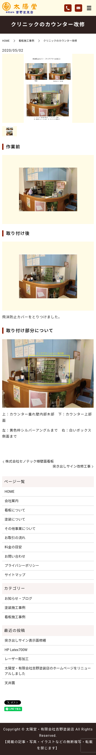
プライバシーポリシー (22, 566)
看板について (15, 510)
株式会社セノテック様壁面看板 (29, 461)
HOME (6, 40)
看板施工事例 (26, 40)
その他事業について (20, 529)
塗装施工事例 (15, 608)
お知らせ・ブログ (18, 599)
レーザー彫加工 (17, 659)
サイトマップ (15, 575)
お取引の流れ (15, 538)
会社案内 (11, 501)
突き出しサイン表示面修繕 (25, 640)
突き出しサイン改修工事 (72, 466)
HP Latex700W (16, 650)
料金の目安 (13, 547)
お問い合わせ (15, 556)
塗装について (15, 519)
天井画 (10, 683)
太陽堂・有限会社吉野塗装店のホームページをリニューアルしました (48, 671)
